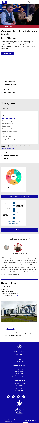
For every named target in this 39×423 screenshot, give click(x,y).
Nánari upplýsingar (8, 421)
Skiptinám (5, 153)
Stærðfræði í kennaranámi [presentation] (8, 136)
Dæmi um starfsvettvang (9, 155)
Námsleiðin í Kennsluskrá (7, 148)
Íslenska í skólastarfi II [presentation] (7, 128)
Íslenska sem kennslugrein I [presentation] (8, 118)
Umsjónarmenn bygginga (19, 390)
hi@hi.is (23, 369)
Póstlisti (19, 359)
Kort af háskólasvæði (19, 361)
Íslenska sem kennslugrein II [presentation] (8, 121)
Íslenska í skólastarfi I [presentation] (6, 126)
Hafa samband (17, 369)
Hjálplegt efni (10, 329)
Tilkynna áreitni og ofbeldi (19, 375)
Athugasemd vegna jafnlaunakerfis (19, 376)
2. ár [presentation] (7, 108)
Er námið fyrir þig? (8, 81)
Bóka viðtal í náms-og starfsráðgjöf (19, 229)
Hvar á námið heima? (8, 92)
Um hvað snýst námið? (9, 84)
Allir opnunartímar (19, 388)
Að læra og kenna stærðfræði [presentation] (8, 133)
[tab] (3, 109)
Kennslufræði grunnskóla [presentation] (7, 123)
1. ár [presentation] (3, 108)
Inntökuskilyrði (6, 87)
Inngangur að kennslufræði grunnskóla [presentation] (10, 138)
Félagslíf (4, 158)
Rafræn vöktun (19, 373)
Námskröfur (6, 90)
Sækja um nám (7, 53)
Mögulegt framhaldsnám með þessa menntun (19, 196)
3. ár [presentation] (10, 108)
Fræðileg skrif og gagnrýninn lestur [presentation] (9, 131)
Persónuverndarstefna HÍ (19, 371)
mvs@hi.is (17, 295)
